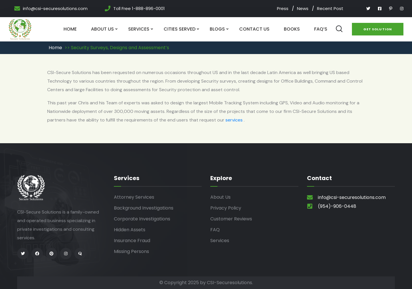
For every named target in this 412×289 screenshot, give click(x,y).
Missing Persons (131, 251)
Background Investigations (143, 208)
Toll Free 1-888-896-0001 (139, 8)
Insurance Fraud (132, 240)
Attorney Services (134, 197)
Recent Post (330, 8)
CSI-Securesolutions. (230, 282)
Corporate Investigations (142, 219)
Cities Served (179, 29)
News (302, 8)
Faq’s (320, 29)
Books (292, 29)
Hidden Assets (129, 229)
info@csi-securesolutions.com (55, 8)
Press (282, 8)
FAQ (215, 229)
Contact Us (254, 29)
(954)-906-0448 (337, 206)
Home (70, 29)
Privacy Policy (225, 208)
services (234, 120)
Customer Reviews (231, 219)
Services (138, 29)
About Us (102, 29)
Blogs (217, 29)
